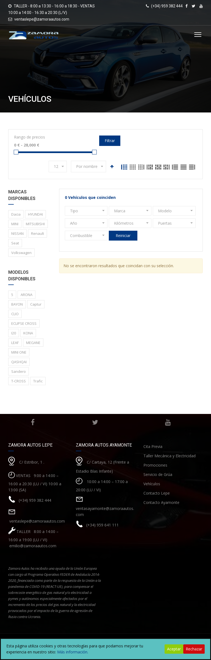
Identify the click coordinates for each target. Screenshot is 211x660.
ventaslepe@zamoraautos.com (41, 19)
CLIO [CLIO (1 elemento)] (15, 313)
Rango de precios (29, 137)
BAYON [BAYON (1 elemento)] (17, 304)
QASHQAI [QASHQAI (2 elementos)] (19, 361)
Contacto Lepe (156, 493)
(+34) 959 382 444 (35, 500)
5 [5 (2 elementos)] (12, 294)
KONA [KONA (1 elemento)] (28, 333)
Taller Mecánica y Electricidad (169, 455)
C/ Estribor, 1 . (31, 461)
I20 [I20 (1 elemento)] (13, 333)
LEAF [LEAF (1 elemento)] (15, 342)
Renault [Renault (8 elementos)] (37, 233)
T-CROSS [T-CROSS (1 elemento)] (18, 381)
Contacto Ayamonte (161, 502)
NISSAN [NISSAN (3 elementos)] (17, 233)
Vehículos (151, 483)
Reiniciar (123, 235)
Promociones (155, 465)
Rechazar (194, 648)
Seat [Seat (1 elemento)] (15, 243)
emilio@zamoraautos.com (32, 545)
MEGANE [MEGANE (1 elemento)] (33, 342)
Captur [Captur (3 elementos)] (35, 304)
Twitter (94, 422)
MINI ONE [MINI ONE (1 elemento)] (18, 352)
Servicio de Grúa (157, 474)
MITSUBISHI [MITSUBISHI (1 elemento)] (35, 223)
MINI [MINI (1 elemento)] (14, 223)
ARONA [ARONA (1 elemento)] (26, 294)
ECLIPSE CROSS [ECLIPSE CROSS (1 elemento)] (24, 323)
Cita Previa (152, 446)
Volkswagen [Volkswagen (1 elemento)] (21, 252)
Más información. (72, 652)
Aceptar (174, 648)
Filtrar (110, 140)
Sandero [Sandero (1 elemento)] (18, 371)
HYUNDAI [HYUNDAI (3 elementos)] (35, 214)
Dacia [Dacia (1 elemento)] (16, 214)
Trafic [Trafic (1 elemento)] (38, 381)
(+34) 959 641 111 (102, 524)
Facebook (32, 422)
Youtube (167, 422)
